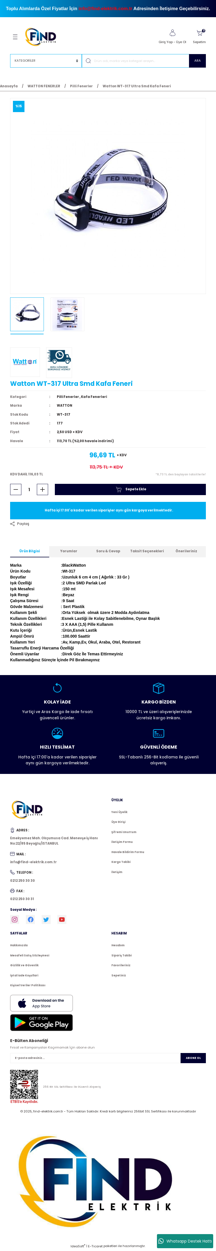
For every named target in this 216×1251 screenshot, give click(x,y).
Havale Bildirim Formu (127, 852)
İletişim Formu (122, 843)
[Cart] (199, 37)
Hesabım (118, 946)
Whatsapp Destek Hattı (185, 1241)
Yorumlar (68, 552)
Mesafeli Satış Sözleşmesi (29, 956)
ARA (197, 60)
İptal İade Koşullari (24, 976)
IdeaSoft (78, 1247)
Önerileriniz (186, 552)
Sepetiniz (118, 976)
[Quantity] (29, 490)
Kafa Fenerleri (95, 397)
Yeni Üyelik (119, 812)
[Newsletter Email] (108, 1059)
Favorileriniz (120, 966)
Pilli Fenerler (68, 397)
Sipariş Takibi (121, 956)
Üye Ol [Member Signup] (181, 42)
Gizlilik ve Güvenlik (24, 966)
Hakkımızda (19, 946)
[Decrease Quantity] (15, 490)
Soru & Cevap (108, 552)
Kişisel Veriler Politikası (27, 986)
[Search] (144, 61)
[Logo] (43, 36)
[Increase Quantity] (42, 490)
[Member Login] (172, 33)
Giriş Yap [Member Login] (166, 42)
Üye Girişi (118, 823)
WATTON (64, 406)
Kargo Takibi (120, 863)
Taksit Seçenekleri (147, 552)
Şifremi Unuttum (123, 832)
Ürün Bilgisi (29, 552)
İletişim (116, 872)
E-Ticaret (95, 1247)
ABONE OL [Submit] (193, 1059)
